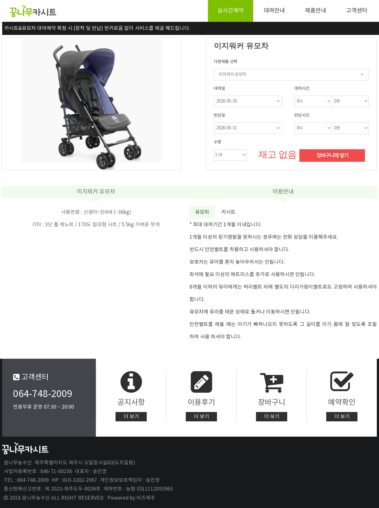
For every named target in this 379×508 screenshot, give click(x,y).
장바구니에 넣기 (332, 155)
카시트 (228, 212)
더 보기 (131, 416)
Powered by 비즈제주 (131, 498)
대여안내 (274, 10)
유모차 (202, 212)
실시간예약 (230, 10)
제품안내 (315, 10)
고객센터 (356, 10)
